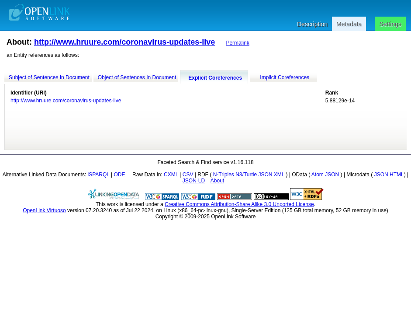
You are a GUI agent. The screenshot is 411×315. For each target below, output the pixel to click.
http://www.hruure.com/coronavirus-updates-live (124, 42)
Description (312, 24)
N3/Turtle (246, 175)
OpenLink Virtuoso (44, 210)
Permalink (237, 43)
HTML (397, 175)
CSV (188, 175)
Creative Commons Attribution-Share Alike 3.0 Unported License (239, 204)
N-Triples (223, 175)
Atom (317, 175)
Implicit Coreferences (284, 77)
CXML (171, 175)
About (217, 181)
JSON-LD (194, 181)
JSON (265, 175)
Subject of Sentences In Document (49, 77)
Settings (390, 24)
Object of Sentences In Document (137, 77)
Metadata (349, 24)
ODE (119, 175)
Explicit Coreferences (215, 78)
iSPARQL (99, 175)
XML (279, 175)
